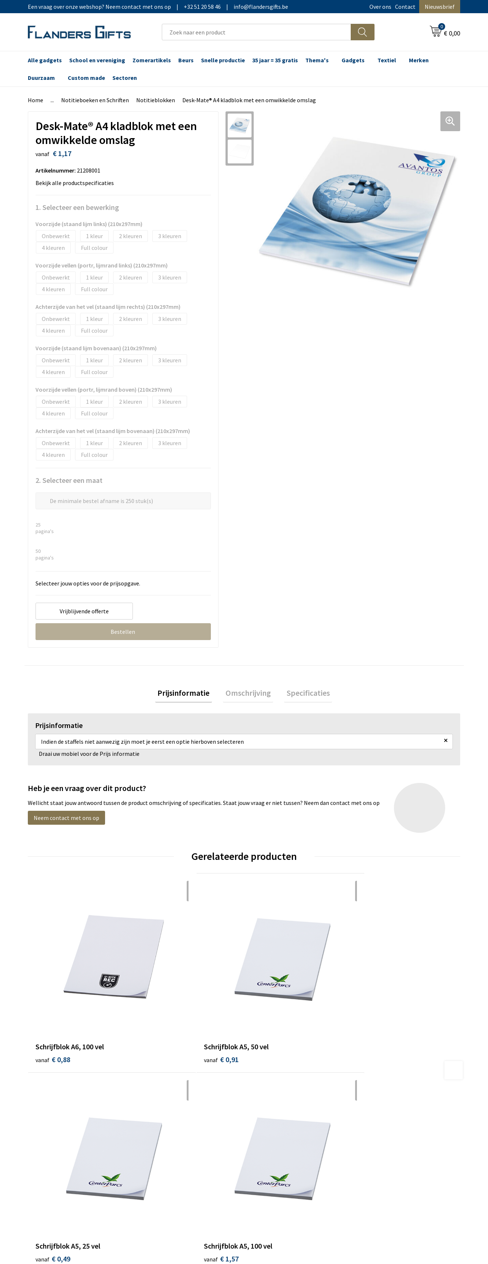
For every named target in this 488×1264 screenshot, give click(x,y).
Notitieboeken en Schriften (95, 100)
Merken (419, 60)
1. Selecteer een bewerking (77, 207)
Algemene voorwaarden (390, 1069)
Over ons (380, 6)
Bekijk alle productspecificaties (77, 182)
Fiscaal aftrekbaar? (276, 1091)
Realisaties (267, 1069)
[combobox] (256, 32)
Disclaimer (373, 1103)
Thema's (317, 60)
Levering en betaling (279, 1080)
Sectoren (124, 77)
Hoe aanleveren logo (279, 1114)
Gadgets (353, 60)
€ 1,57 (377, 1001)
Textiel (386, 60)
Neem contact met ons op (66, 820)
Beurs (186, 60)
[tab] (189, 694)
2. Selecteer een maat (69, 480)
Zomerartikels (152, 60)
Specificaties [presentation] (303, 694)
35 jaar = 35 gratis (275, 60)
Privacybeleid (377, 1091)
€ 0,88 (53, 1001)
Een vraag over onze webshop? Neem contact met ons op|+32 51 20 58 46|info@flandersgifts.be (158, 6)
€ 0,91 (161, 1001)
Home (35, 100)
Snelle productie (223, 60)
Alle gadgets (45, 60)
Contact (405, 6)
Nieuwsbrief (440, 6)
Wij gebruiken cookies (387, 1080)
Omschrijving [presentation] (248, 694)
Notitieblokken (155, 100)
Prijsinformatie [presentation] (189, 694)
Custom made (86, 77)
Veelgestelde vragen (171, 1091)
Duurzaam (41, 77)
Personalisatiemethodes (284, 1103)
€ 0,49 (269, 1001)
